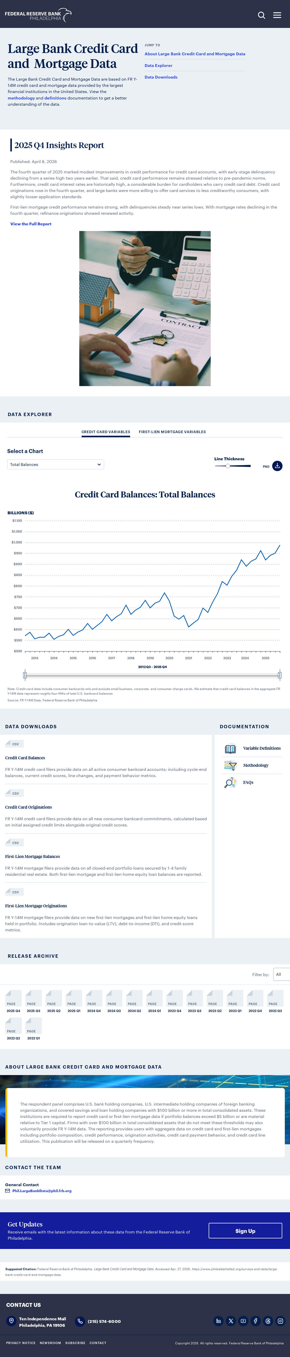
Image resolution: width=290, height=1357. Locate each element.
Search (261, 15)
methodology (21, 98)
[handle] (228, 466)
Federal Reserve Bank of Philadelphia (41, 15)
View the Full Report (30, 223)
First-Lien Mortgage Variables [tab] (172, 431)
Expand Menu (277, 15)
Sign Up (245, 1230)
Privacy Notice (21, 1342)
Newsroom (50, 1342)
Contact (98, 1342)
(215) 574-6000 (104, 1321)
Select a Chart (25, 450)
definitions (55, 98)
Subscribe (75, 1342)
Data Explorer (159, 65)
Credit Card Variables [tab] (106, 431)
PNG (266, 466)
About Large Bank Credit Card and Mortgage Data (195, 53)
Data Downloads (161, 77)
